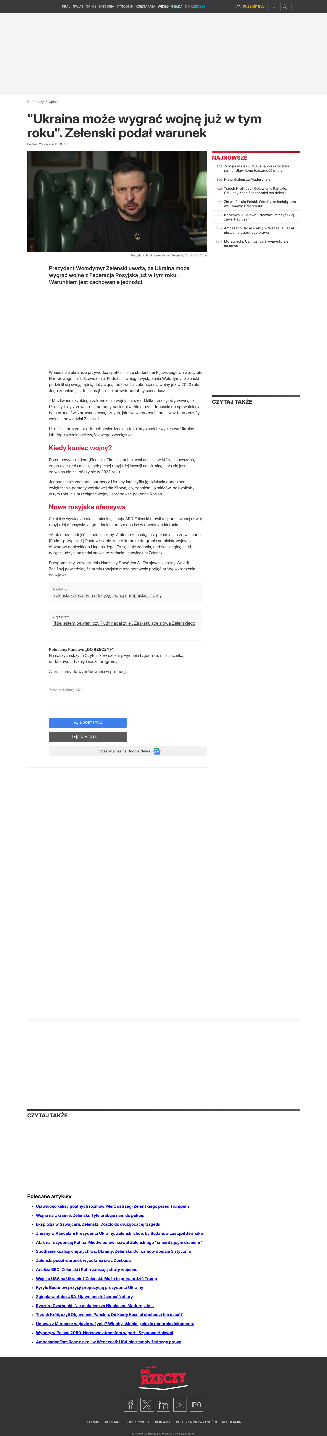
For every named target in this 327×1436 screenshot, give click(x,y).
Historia (106, 6)
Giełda (177, 6)
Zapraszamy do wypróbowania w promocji (87, 671)
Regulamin (231, 1422)
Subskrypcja (138, 1422)
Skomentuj (172, 723)
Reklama (163, 1422)
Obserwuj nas (121, 738)
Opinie (91, 6)
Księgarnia (145, 6)
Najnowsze (229, 157)
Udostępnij (91, 723)
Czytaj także (232, 402)
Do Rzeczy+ (195, 6)
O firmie (93, 1422)
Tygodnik (125, 6)
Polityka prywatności (196, 1422)
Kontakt (112, 1422)
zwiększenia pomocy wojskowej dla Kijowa (87, 488)
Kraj (66, 6)
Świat (78, 6)
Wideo (163, 6)
